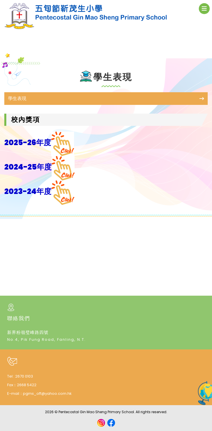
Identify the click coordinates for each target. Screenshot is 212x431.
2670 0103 (24, 376)
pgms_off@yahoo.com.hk (47, 393)
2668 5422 (26, 385)
